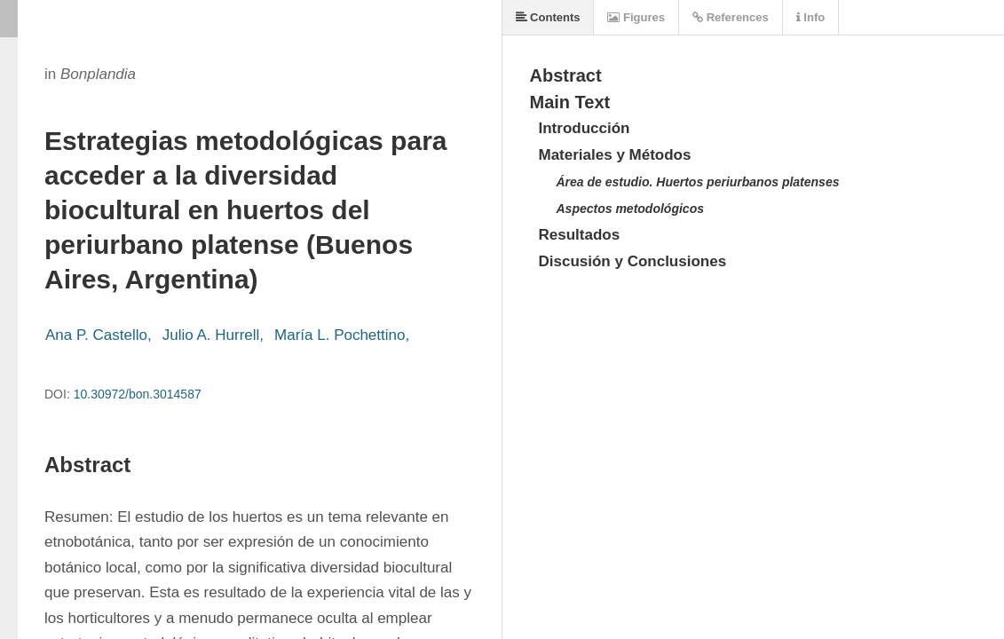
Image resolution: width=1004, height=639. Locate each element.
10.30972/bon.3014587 (138, 394)
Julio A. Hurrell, (213, 335)
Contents (548, 17)
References (730, 17)
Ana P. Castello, (98, 335)
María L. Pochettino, (341, 335)
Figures (636, 17)
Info (810, 17)
